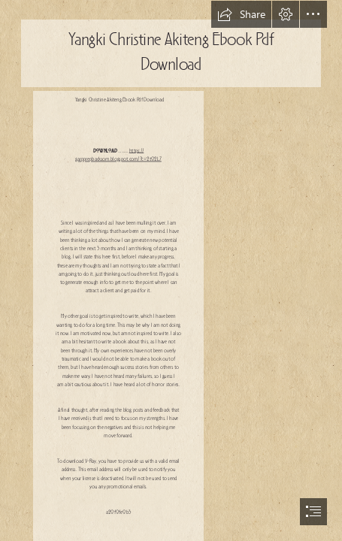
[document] (171, 270)
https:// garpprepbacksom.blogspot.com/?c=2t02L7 (118, 155)
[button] (241, 14)
